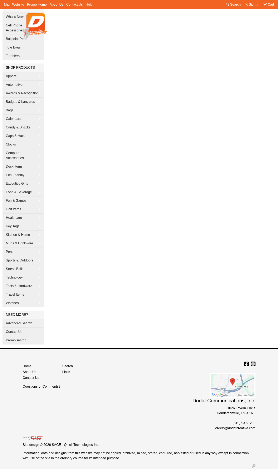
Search (233, 4)
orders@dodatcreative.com (235, 428)
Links (66, 372)
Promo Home (37, 4)
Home (27, 366)
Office (168, 18)
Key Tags (13, 226)
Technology (14, 277)
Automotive (14, 84)
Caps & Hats (15, 136)
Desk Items (14, 166)
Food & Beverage (19, 192)
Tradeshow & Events (196, 18)
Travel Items (15, 294)
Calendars (13, 119)
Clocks (11, 144)
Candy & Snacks (18, 127)
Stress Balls (14, 269)
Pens (224, 18)
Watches (12, 303)
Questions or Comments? (41, 386)
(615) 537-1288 (244, 423)
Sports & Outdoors (19, 260)
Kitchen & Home (18, 234)
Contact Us (74, 4)
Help (89, 4)
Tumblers (13, 56)
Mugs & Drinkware (19, 243)
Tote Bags (13, 47)
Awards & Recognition (22, 93)
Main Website (14, 4)
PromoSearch (16, 340)
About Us (56, 4)
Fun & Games (16, 200)
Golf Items (13, 209)
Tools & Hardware (19, 286)
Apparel (108, 18)
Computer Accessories (15, 155)
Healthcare (14, 217)
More (241, 18)
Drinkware (147, 18)
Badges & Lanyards (20, 101)
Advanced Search (19, 323)
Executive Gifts (17, 183)
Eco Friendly (15, 175)
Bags (126, 18)
